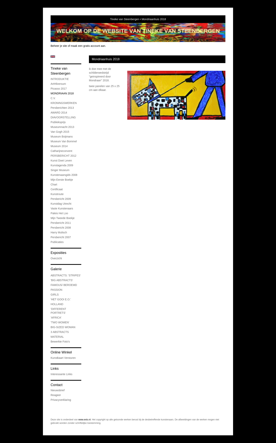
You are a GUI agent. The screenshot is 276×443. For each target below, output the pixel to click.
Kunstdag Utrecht (61, 203)
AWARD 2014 (59, 112)
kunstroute (57, 194)
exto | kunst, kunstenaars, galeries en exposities (61, 19)
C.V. (53, 98)
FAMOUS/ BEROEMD (64, 285)
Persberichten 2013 (62, 107)
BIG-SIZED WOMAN (63, 327)
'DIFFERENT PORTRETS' (58, 310)
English (53, 56)
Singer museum (60, 170)
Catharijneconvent (61, 150)
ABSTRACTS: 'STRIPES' (66, 275)
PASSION (56, 289)
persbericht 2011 (61, 222)
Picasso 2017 (59, 88)
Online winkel (61, 352)
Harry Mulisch (59, 232)
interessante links (61, 374)
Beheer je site (59, 45)
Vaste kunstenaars (62, 208)
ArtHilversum (58, 83)
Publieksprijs (58, 122)
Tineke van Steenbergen (124, 19)
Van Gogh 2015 (60, 131)
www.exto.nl (84, 419)
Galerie (56, 269)
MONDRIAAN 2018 (62, 93)
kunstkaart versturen (63, 357)
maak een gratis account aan (88, 45)
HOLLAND (57, 304)
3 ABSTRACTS (60, 331)
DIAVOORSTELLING (63, 117)
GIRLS (55, 294)
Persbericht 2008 (61, 227)
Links (55, 369)
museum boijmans (62, 136)
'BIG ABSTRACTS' (62, 280)
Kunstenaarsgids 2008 (64, 174)
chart (54, 184)
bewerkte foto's (60, 341)
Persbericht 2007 (61, 237)
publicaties (57, 242)
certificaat (57, 189)
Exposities (58, 253)
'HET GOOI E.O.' (61, 299)
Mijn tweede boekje (63, 218)
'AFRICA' (56, 317)
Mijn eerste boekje (62, 179)
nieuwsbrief (58, 390)
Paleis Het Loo (59, 213)
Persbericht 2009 (61, 198)
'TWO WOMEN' (60, 322)
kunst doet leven (61, 160)
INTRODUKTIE (60, 79)
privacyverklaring (61, 399)
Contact (56, 385)
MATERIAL (57, 336)
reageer (56, 395)
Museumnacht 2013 (62, 126)
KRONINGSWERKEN (64, 103)
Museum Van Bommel (64, 141)
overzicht (56, 258)
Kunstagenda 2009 (62, 165)
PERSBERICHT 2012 (63, 155)
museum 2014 (59, 146)
